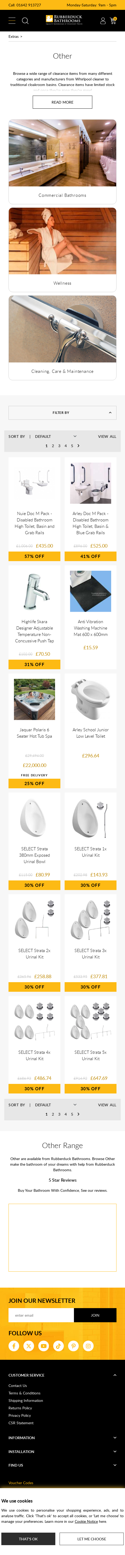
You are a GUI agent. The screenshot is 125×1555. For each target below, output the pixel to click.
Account (102, 20)
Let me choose (91, 1538)
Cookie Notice (86, 1521)
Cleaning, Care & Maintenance (62, 371)
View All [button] (107, 436)
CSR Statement (21, 1422)
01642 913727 (28, 4)
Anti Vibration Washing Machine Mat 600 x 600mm (91, 628)
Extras (14, 36)
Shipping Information (26, 1400)
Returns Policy (20, 1407)
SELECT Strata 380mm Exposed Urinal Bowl (34, 855)
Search (25, 20)
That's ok (28, 1538)
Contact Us (18, 1385)
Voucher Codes (21, 1482)
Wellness (62, 283)
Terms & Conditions (24, 1392)
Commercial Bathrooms (62, 195)
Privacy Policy (20, 1415)
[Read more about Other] (62, 102)
